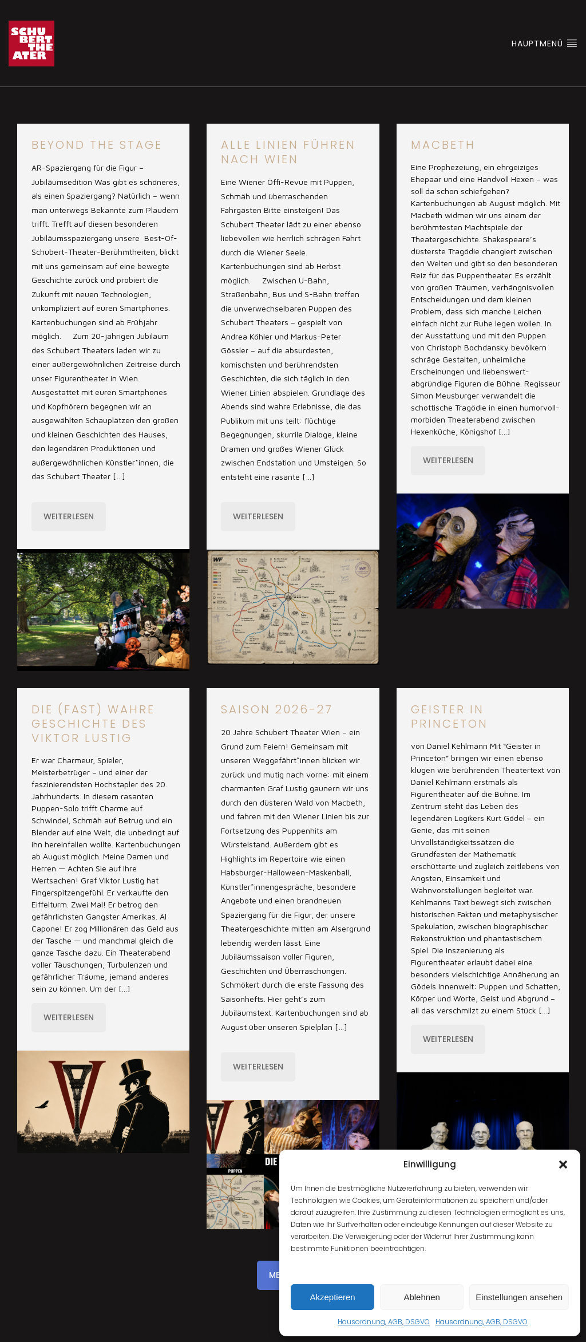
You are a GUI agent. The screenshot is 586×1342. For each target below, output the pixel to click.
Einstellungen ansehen (519, 1297)
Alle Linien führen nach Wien (288, 152)
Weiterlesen (68, 516)
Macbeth (443, 145)
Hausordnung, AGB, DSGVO (384, 1322)
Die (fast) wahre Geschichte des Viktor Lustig (93, 723)
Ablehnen (421, 1297)
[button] (563, 1164)
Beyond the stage (97, 145)
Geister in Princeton (449, 716)
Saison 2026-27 (277, 709)
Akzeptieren (332, 1297)
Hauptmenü (544, 43)
